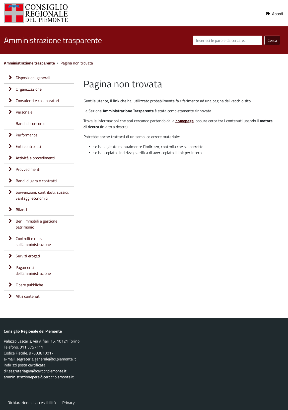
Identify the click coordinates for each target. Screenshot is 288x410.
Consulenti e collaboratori (37, 101)
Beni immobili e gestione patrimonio (36, 224)
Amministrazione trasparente (29, 63)
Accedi (277, 14)
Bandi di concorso (30, 123)
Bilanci (21, 210)
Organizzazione (29, 89)
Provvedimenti (28, 169)
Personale (24, 112)
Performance (26, 135)
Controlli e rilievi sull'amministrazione (33, 241)
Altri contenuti (28, 296)
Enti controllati (28, 146)
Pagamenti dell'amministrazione (33, 270)
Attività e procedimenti (35, 158)
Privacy (68, 403)
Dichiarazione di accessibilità (31, 403)
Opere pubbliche (29, 285)
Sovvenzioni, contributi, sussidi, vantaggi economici (42, 195)
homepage (184, 121)
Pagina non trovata (77, 63)
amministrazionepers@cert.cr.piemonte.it (39, 377)
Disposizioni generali (33, 78)
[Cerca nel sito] (227, 40)
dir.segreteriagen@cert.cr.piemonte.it (35, 371)
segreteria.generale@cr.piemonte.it (46, 359)
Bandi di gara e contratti (36, 181)
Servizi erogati (28, 256)
